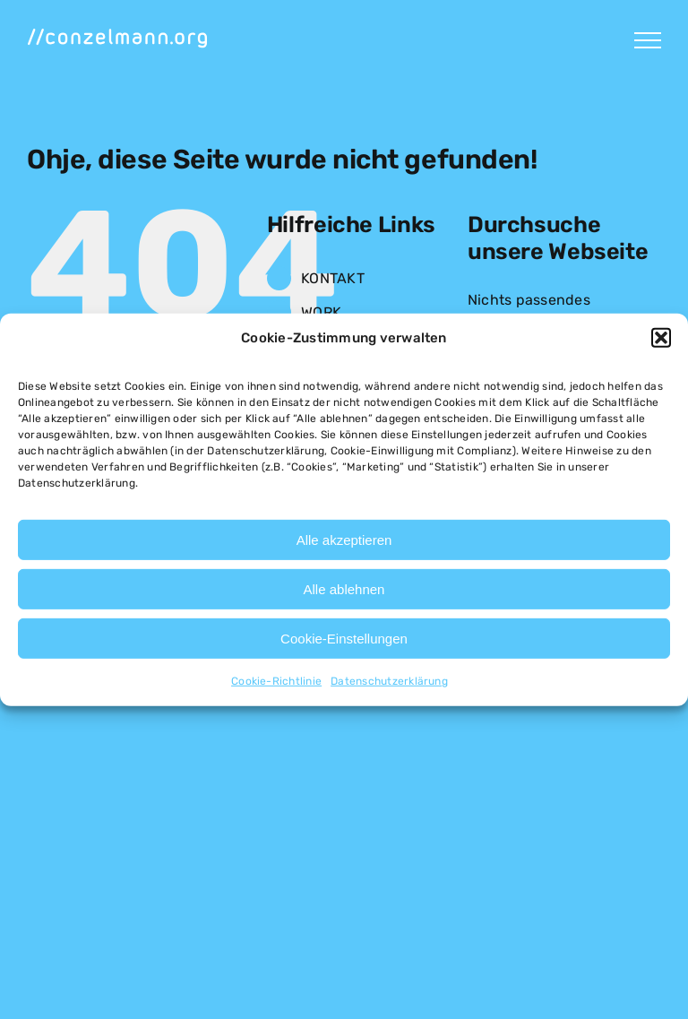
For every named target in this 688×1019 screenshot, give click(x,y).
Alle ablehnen (344, 589)
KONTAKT (333, 278)
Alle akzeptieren (344, 540)
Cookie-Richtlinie (276, 681)
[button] (661, 338)
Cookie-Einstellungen (344, 638)
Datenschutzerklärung (389, 681)
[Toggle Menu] (647, 40)
